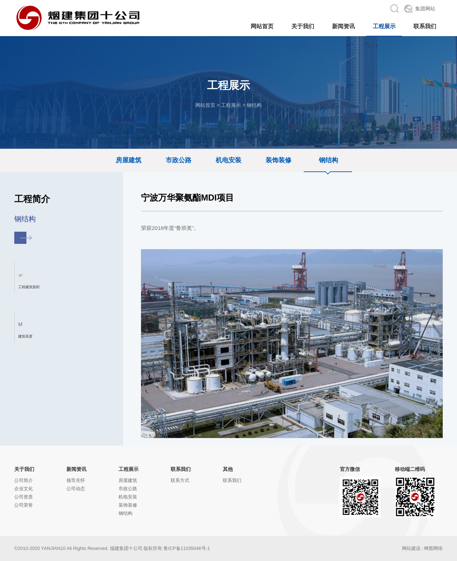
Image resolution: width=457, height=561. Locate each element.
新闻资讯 (76, 469)
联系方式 (180, 480)
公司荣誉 (23, 505)
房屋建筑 (128, 160)
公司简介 (23, 480)
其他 (228, 469)
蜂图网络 (433, 548)
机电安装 (228, 160)
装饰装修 (278, 160)
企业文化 (23, 488)
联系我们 (181, 469)
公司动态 (75, 488)
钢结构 (254, 105)
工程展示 (231, 105)
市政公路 (178, 160)
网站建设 (411, 548)
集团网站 (425, 8)
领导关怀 (75, 480)
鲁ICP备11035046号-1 (187, 548)
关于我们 (24, 469)
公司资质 (23, 497)
